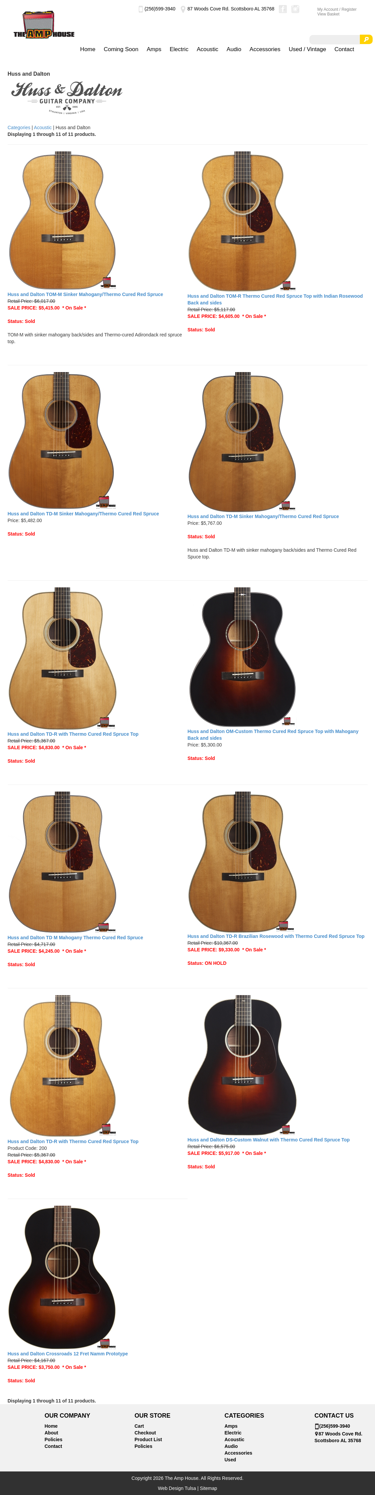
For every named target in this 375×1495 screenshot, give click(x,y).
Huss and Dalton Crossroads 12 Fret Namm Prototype (68, 1353)
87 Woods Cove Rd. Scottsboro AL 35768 (227, 8)
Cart (139, 1426)
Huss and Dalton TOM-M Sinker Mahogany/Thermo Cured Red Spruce (85, 294)
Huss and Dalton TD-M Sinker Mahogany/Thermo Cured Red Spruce (83, 513)
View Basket (328, 14)
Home (87, 49)
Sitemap (208, 1488)
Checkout (145, 1432)
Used (230, 1459)
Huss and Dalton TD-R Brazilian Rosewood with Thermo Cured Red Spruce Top (276, 936)
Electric (179, 49)
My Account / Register (337, 9)
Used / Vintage (307, 49)
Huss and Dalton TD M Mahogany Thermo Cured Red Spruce (75, 937)
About (51, 1432)
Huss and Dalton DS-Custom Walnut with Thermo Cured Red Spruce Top (269, 1139)
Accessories (265, 49)
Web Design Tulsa (177, 1488)
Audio (234, 49)
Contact (344, 49)
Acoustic (207, 49)
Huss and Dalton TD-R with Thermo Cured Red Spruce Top (73, 734)
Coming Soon (121, 49)
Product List (148, 1439)
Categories (19, 127)
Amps (154, 49)
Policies (54, 1439)
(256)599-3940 (157, 8)
